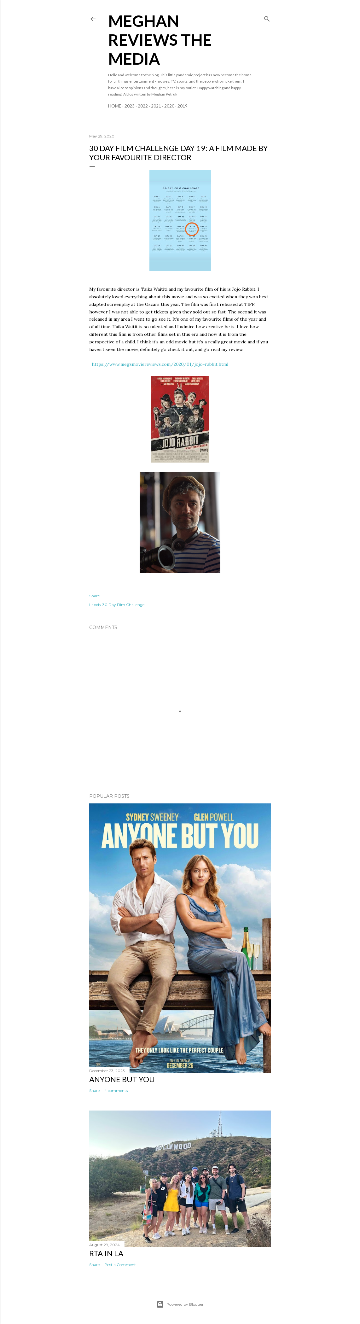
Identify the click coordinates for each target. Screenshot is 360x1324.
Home (114, 105)
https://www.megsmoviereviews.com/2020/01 (141, 364)
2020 (169, 105)
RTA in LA (106, 1253)
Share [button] (94, 595)
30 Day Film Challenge (123, 604)
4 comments (116, 1090)
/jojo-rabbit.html (209, 364)
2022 (143, 105)
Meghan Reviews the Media (160, 39)
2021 (156, 105)
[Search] (267, 17)
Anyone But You (122, 1079)
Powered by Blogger (180, 1304)
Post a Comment (120, 1264)
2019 (182, 105)
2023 (130, 105)
